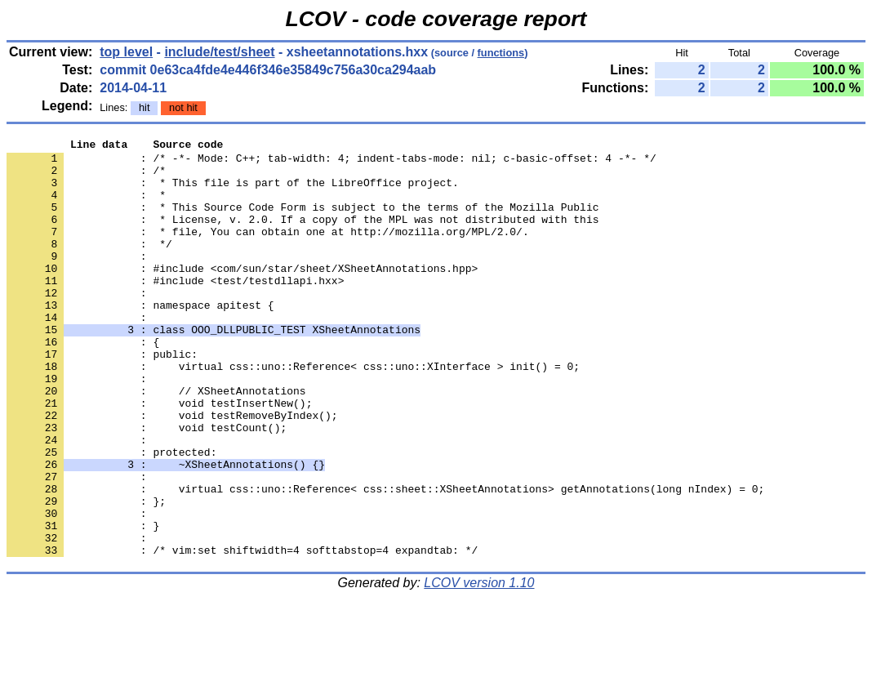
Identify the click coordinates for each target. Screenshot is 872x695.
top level (126, 52)
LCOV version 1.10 (479, 666)
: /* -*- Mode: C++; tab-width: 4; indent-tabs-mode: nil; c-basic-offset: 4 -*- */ (331, 162)
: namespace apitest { (140, 339)
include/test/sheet (219, 52)
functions (501, 53)
